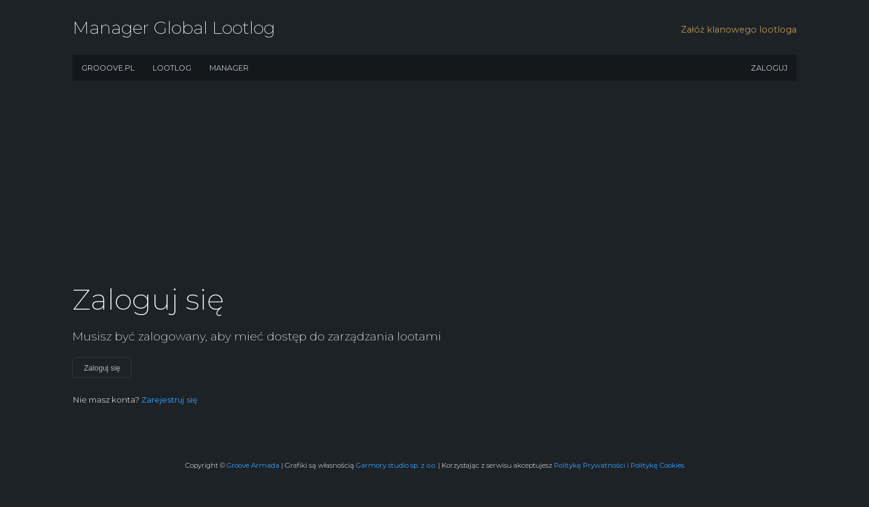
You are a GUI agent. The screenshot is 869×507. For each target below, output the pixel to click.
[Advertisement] (434, 187)
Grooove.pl (108, 67)
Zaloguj (769, 67)
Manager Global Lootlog (173, 27)
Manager (229, 67)
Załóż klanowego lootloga (739, 29)
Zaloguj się (102, 368)
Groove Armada (253, 465)
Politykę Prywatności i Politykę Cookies (619, 465)
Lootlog (172, 67)
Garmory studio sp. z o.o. (396, 465)
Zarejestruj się (169, 399)
